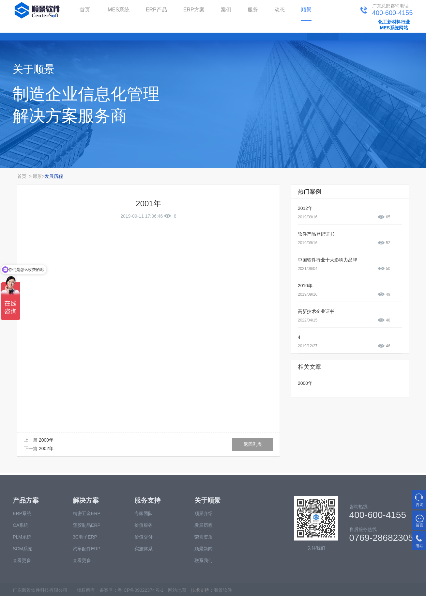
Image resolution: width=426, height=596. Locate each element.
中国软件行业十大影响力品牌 (327, 259)
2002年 (46, 448)
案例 (226, 9)
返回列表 (253, 444)
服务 (253, 9)
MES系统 (118, 9)
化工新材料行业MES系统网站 (394, 24)
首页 (85, 9)
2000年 (46, 440)
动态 (279, 9)
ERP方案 (194, 9)
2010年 (305, 285)
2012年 (305, 208)
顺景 (306, 9)
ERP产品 (156, 9)
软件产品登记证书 (316, 234)
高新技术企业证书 (316, 311)
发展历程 (54, 176)
